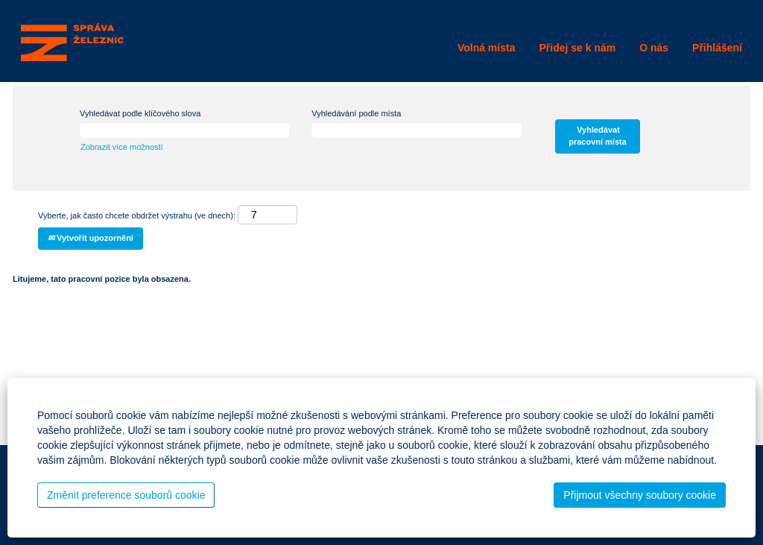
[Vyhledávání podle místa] (416, 130)
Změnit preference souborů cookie (126, 495)
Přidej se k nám (577, 48)
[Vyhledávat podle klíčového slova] (184, 130)
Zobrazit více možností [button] (121, 146)
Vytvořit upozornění (90, 237)
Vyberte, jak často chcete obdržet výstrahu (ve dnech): (136, 215)
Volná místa (487, 48)
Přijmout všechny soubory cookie (639, 495)
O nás (653, 48)
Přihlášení (717, 48)
